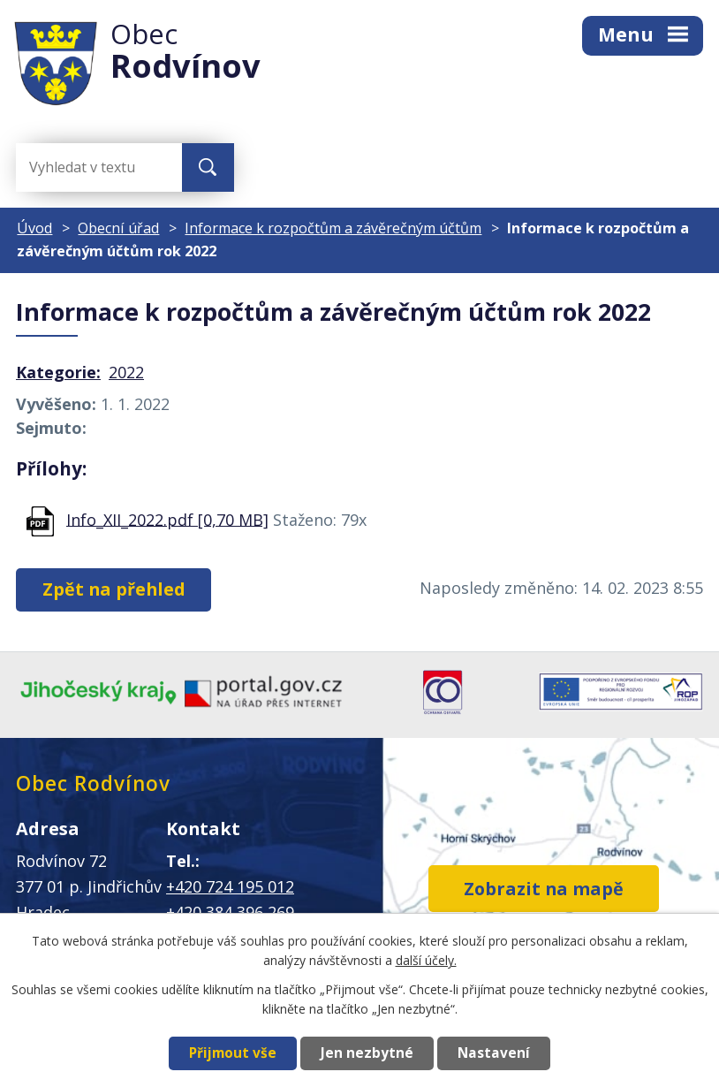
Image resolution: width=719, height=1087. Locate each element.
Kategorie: (58, 372)
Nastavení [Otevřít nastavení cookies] (494, 1053)
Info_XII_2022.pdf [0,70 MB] (167, 518)
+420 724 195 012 (230, 886)
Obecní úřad (118, 228)
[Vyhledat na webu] (86, 167)
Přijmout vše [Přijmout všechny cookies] (232, 1053)
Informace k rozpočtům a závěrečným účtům (333, 228)
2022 (126, 372)
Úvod (34, 228)
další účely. (426, 960)
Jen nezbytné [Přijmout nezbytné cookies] (367, 1053)
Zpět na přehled (113, 589)
